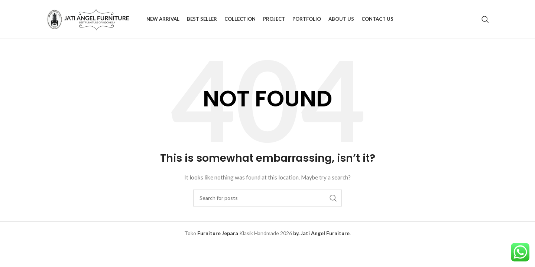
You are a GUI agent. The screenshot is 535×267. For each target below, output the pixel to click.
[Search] (485, 19)
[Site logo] (92, 19)
